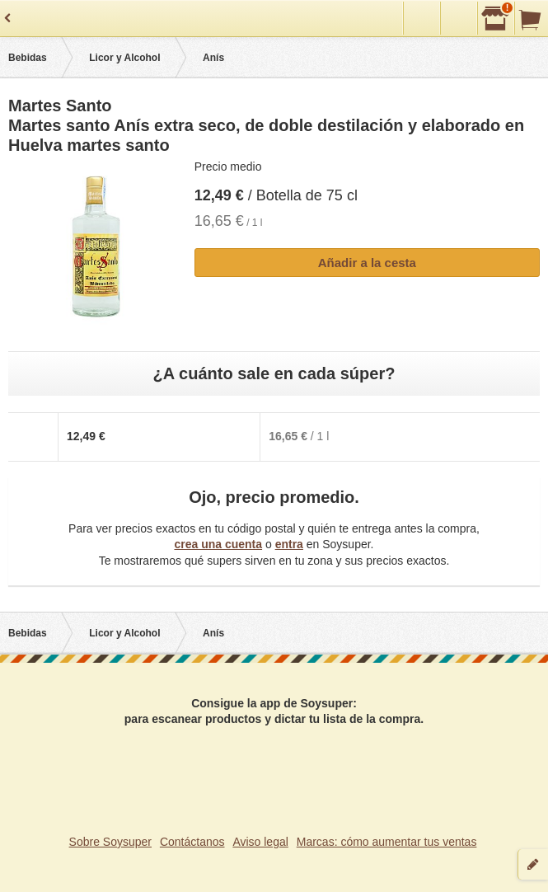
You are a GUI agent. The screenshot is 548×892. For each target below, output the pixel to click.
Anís (213, 57)
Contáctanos (192, 841)
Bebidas (27, 57)
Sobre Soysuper (110, 841)
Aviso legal (260, 841)
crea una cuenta (218, 544)
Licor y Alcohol (124, 57)
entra (289, 544)
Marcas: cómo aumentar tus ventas (387, 841)
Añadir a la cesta (367, 263)
